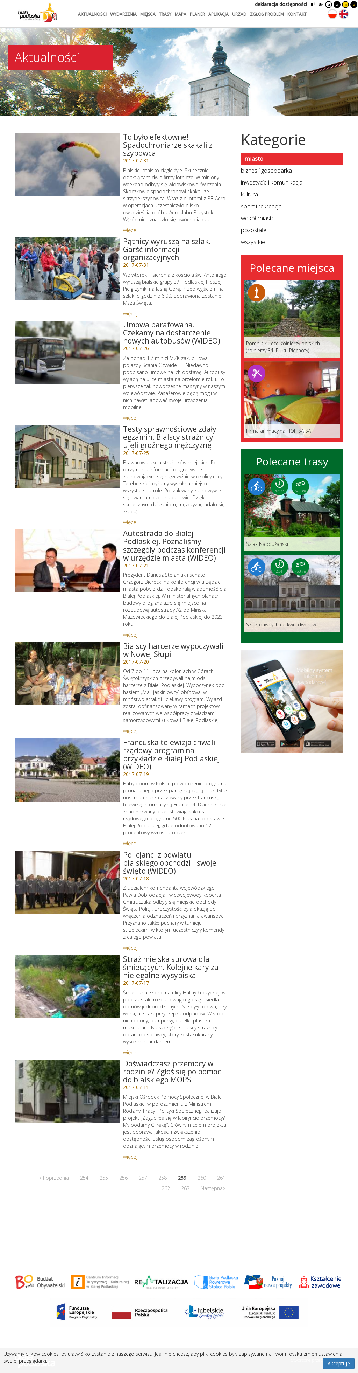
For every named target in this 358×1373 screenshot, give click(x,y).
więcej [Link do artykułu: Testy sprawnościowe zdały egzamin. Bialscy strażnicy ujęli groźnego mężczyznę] (130, 522)
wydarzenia (123, 14)
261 (221, 1177)
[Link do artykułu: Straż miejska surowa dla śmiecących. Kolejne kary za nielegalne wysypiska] (67, 986)
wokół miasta (258, 218)
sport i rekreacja (261, 206)
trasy (165, 14)
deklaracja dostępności (281, 4)
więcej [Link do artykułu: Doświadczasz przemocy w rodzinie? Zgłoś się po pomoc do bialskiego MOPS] (130, 1156)
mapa (180, 14)
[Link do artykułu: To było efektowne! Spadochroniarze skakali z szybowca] (67, 164)
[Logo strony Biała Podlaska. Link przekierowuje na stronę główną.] (37, 12)
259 (182, 1177)
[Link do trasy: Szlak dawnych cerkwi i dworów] (292, 593)
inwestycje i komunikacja (271, 182)
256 (123, 1177)
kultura (249, 194)
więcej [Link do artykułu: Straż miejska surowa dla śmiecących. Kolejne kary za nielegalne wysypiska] (130, 1052)
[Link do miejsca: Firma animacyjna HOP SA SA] (292, 399)
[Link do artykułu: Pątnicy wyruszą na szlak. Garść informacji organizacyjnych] (67, 268)
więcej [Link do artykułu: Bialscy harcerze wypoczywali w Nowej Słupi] (130, 730)
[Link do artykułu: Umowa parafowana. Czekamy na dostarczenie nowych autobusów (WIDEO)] (67, 352)
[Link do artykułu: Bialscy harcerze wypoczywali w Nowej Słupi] (67, 673)
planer (197, 14)
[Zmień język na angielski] (344, 14)
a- (321, 4)
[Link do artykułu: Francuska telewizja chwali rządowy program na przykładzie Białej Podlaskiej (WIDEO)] (67, 770)
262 (166, 1188)
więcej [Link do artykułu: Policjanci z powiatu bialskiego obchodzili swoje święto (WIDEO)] (130, 947)
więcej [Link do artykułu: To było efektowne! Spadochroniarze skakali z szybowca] (130, 230)
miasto (253, 158)
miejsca (148, 14)
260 (202, 1177)
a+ (312, 4)
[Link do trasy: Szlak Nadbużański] (292, 512)
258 (162, 1177)
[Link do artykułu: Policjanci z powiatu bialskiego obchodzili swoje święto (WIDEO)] (67, 882)
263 (185, 1188)
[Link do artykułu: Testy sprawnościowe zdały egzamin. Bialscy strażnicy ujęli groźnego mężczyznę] (67, 456)
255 (104, 1177)
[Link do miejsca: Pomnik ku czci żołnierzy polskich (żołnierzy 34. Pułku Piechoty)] (292, 319)
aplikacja (218, 14)
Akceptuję (339, 1363)
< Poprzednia (54, 1177)
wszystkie (253, 242)
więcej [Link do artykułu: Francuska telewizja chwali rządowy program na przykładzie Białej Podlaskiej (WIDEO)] (130, 843)
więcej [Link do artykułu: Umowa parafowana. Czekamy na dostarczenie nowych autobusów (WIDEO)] (130, 417)
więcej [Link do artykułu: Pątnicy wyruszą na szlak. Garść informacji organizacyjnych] (130, 313)
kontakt (297, 14)
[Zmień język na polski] (332, 14)
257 (143, 1177)
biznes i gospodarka (266, 170)
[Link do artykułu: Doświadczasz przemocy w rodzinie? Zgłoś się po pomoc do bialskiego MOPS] (67, 1091)
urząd (239, 14)
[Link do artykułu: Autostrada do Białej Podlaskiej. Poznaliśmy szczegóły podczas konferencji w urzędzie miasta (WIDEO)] (67, 560)
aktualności (92, 14)
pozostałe (253, 230)
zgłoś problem (267, 14)
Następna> (213, 1188)
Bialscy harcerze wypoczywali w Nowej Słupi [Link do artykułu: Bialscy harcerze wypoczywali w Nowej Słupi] (173, 650)
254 (84, 1177)
